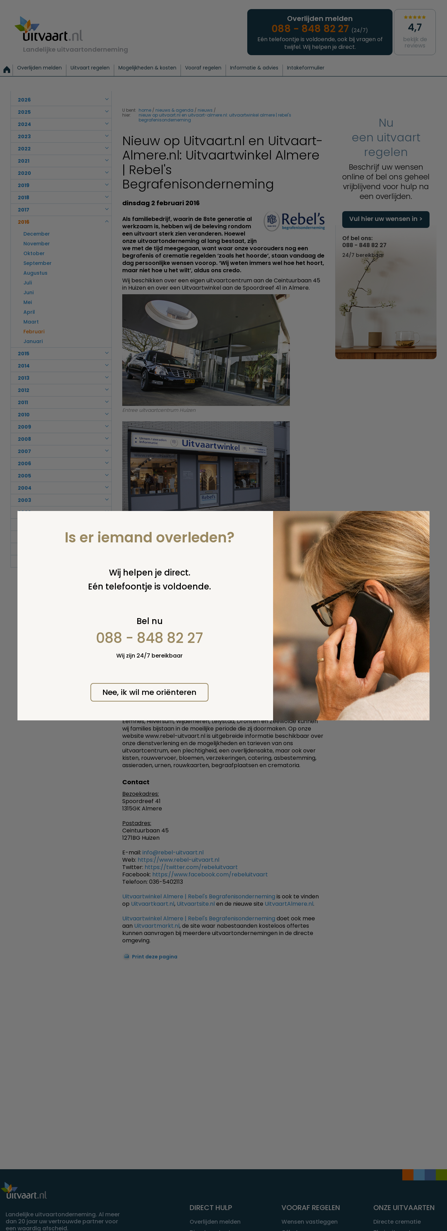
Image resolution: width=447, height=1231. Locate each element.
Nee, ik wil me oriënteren (149, 692)
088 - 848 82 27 (149, 638)
